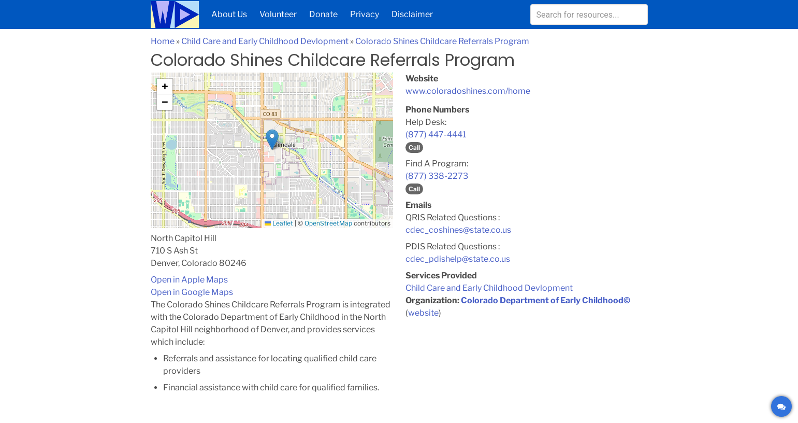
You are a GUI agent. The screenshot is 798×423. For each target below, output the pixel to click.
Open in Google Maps (192, 292)
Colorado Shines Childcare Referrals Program (442, 41)
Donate (323, 14)
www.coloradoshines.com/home (467, 91)
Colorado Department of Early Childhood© (545, 300)
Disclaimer (412, 14)
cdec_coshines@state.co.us (458, 230)
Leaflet (279, 223)
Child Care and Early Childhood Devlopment (265, 41)
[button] (272, 139)
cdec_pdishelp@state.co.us (457, 259)
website (423, 313)
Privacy (364, 14)
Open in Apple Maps (189, 280)
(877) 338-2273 (436, 176)
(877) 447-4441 (435, 134)
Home (163, 41)
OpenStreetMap (328, 223)
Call (414, 147)
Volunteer (278, 14)
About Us (229, 14)
